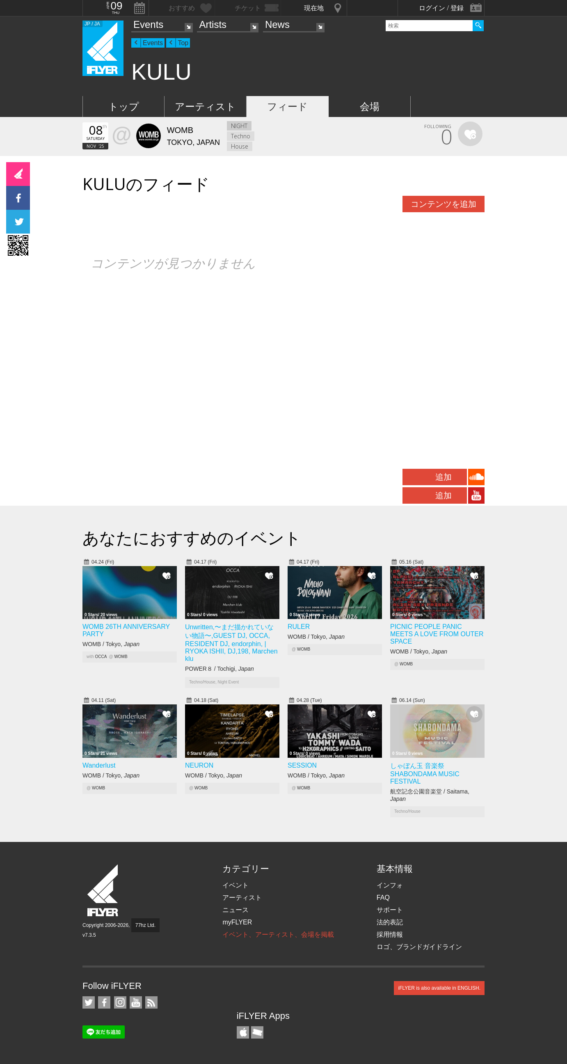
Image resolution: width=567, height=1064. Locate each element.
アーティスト (205, 106)
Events (148, 24)
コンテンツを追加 (443, 204)
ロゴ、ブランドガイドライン (419, 946)
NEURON (199, 765)
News (277, 24)
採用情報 (390, 934)
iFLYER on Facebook (104, 1002)
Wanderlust (98, 765)
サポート (390, 909)
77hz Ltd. (145, 925)
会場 (370, 106)
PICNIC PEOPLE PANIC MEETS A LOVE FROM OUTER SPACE (437, 634)
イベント (235, 885)
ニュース (235, 909)
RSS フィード (151, 1002)
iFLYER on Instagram (120, 1002)
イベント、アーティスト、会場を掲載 (278, 934)
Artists (212, 24)
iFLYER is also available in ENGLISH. (439, 988)
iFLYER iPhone (243, 1032)
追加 (443, 477)
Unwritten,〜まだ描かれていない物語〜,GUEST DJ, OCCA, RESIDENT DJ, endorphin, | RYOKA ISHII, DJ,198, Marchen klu (231, 643)
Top (183, 42)
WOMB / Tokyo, (110, 644)
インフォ (390, 885)
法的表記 (390, 922)
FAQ (383, 897)
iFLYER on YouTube (136, 1002)
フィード (287, 106)
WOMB (120, 656)
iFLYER (103, 890)
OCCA (101, 656)
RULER (299, 626)
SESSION (302, 765)
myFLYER (237, 922)
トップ (123, 106)
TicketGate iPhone (257, 1032)
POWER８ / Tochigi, (219, 668)
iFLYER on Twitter (88, 1002)
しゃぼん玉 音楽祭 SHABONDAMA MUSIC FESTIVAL (425, 773)
